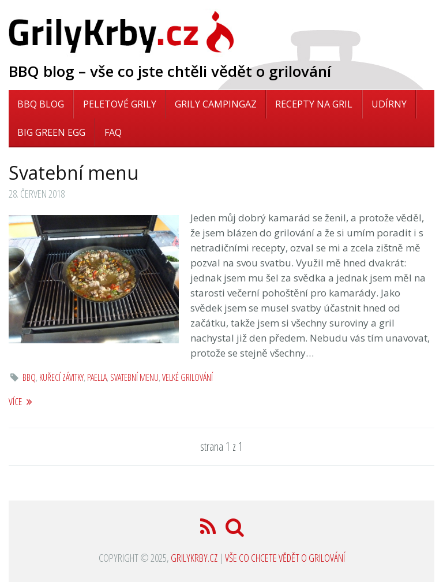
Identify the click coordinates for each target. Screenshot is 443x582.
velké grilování (187, 377)
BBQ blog (40, 104)
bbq (29, 377)
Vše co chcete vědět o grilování (285, 558)
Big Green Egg (51, 132)
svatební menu (134, 377)
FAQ (113, 132)
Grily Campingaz (216, 104)
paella (97, 377)
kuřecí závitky (61, 377)
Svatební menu (73, 172)
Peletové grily (119, 104)
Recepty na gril (313, 104)
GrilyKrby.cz (194, 558)
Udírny (389, 104)
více (20, 401)
